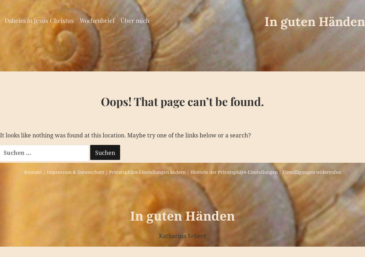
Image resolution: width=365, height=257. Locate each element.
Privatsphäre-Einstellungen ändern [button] (147, 172)
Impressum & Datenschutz (75, 172)
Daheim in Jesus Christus (39, 20)
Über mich (134, 20)
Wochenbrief (97, 20)
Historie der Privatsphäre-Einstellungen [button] (234, 172)
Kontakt (33, 172)
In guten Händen (314, 22)
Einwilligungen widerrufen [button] (311, 172)
